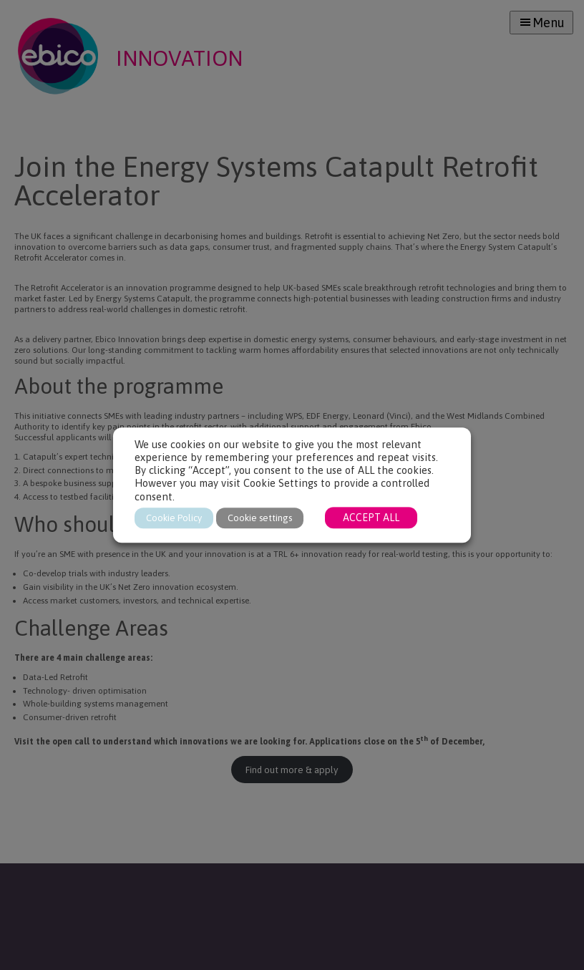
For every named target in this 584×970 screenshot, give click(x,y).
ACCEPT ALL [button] (371, 517)
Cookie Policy (174, 518)
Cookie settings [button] (260, 518)
